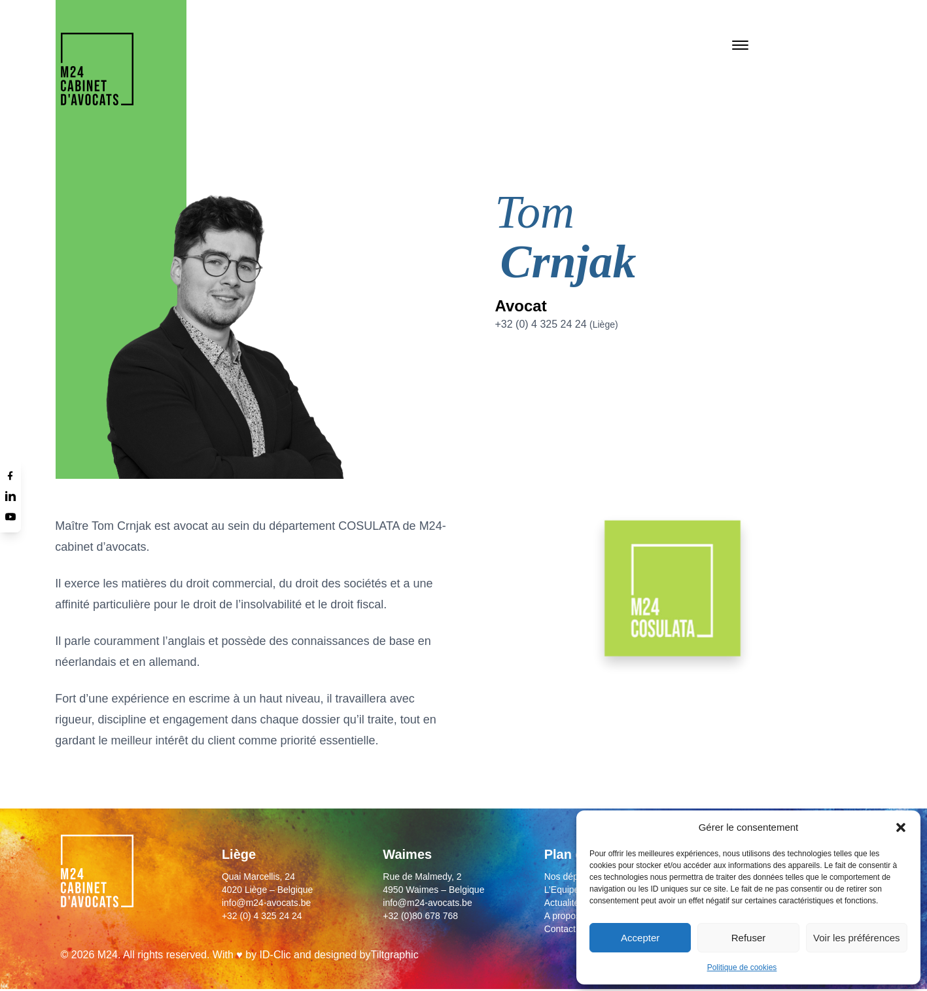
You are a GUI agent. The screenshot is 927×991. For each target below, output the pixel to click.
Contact (560, 929)
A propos (562, 916)
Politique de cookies (742, 967)
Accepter (640, 937)
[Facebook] (10, 475)
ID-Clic (275, 954)
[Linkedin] (10, 496)
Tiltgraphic (394, 954)
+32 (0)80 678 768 (420, 916)
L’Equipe (562, 889)
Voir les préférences (856, 937)
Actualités (564, 902)
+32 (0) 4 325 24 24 (556, 324)
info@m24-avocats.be (266, 902)
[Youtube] (10, 517)
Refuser (748, 937)
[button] (900, 827)
